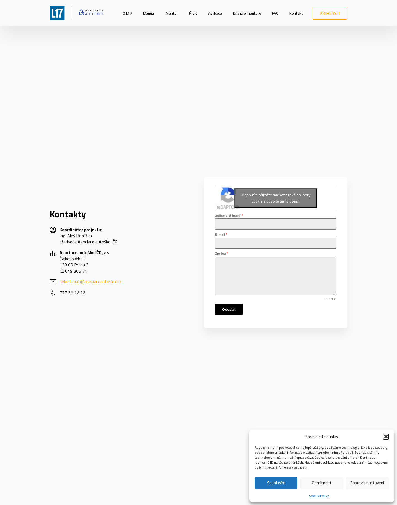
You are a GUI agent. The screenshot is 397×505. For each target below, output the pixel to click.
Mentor (172, 13)
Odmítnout (322, 483)
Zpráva (221, 253)
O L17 (127, 13)
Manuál (149, 13)
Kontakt (296, 13)
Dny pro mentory (247, 13)
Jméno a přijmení (229, 215)
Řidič (193, 13)
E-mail (221, 234)
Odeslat (229, 309)
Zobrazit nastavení (367, 483)
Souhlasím (276, 483)
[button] (386, 436)
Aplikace (215, 13)
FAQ (275, 13)
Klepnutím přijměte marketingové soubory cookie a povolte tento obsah (275, 198)
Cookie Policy (319, 495)
